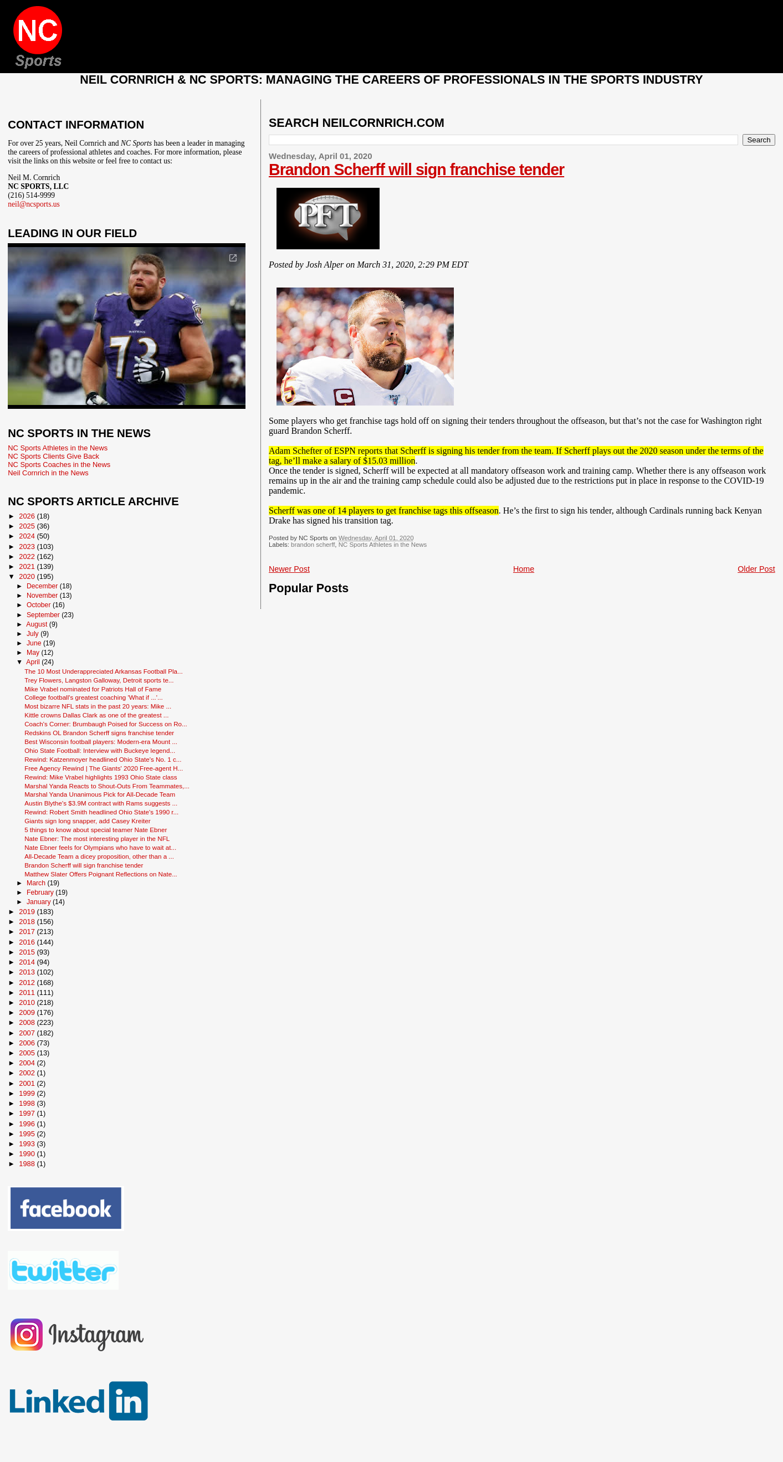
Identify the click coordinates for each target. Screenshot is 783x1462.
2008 (28, 1022)
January (40, 902)
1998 (28, 1103)
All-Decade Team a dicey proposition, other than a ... (99, 856)
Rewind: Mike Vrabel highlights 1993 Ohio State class (100, 777)
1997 (28, 1113)
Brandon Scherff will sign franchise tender (416, 169)
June (35, 643)
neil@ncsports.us (34, 204)
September (44, 615)
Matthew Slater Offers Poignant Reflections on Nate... (100, 874)
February (41, 892)
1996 (28, 1124)
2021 (28, 566)
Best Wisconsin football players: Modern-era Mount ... (100, 741)
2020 (28, 576)
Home (523, 569)
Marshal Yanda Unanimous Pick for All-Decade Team (99, 794)
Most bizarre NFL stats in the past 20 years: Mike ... (97, 706)
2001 (28, 1083)
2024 (28, 536)
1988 (28, 1164)
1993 (28, 1144)
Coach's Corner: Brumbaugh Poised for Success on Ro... (105, 723)
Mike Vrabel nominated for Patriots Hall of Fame (92, 688)
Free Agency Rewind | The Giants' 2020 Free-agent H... (103, 768)
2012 (28, 982)
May (34, 652)
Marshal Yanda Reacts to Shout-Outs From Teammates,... (107, 785)
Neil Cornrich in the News (48, 473)
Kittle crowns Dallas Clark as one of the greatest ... (96, 715)
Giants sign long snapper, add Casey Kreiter (87, 820)
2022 (28, 556)
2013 (28, 972)
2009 (28, 1012)
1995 (28, 1134)
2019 (28, 911)
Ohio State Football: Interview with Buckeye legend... (99, 750)
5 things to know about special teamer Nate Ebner (95, 829)
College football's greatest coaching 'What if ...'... (93, 697)
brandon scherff (313, 544)
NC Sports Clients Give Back (53, 456)
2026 (28, 516)
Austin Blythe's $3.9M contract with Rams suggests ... (100, 803)
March (37, 883)
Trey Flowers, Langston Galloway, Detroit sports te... (98, 680)
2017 (28, 931)
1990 (28, 1154)
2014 (28, 962)
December (43, 586)
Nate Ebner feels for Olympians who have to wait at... (100, 847)
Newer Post (289, 569)
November (43, 595)
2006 (28, 1043)
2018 (28, 921)
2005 (28, 1053)
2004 (28, 1063)
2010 (28, 1002)
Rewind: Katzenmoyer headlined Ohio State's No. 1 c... (102, 759)
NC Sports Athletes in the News (383, 544)
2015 (28, 952)
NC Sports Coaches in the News (59, 464)
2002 (28, 1073)
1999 (28, 1093)
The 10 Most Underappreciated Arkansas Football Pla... (103, 671)
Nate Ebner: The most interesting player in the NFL (97, 838)
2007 (28, 1033)
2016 (28, 942)
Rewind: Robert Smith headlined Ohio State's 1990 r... (101, 811)
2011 (28, 992)
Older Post (756, 569)
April (34, 662)
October (40, 605)
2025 (28, 526)
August (37, 624)
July (33, 634)
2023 (28, 546)
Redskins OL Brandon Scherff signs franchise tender (99, 732)
